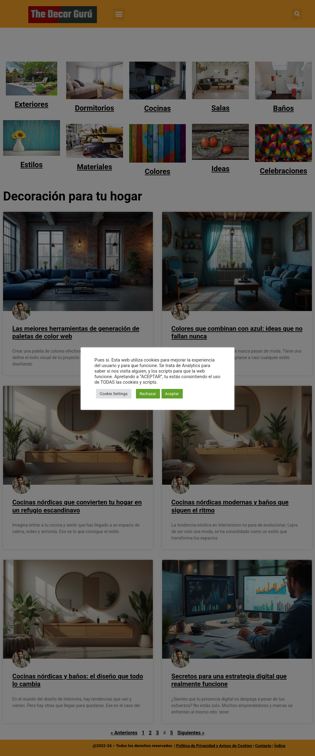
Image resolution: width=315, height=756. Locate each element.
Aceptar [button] (172, 393)
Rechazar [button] (148, 393)
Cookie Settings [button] (114, 393)
